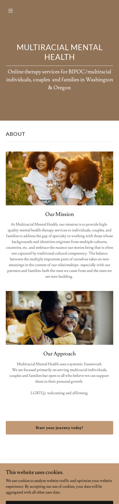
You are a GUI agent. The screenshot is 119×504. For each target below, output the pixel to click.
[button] (18, 10)
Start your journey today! (59, 427)
